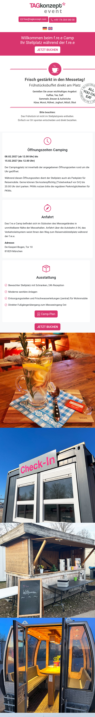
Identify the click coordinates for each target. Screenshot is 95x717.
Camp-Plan (46, 314)
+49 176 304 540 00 (63, 19)
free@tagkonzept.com (33, 19)
